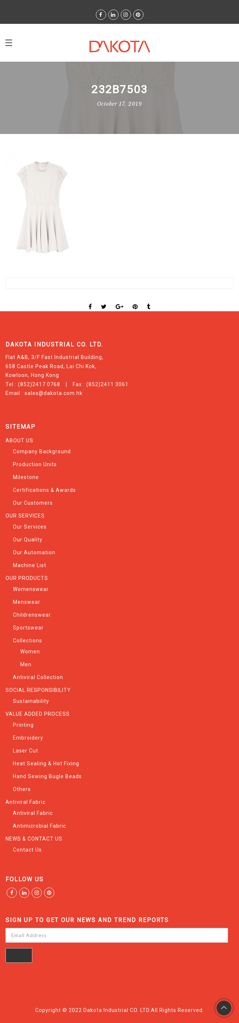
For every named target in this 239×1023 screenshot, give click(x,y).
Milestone (26, 477)
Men (26, 664)
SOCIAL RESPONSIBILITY (38, 690)
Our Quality (28, 540)
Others (22, 789)
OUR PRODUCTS (27, 578)
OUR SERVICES (25, 516)
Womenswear (31, 589)
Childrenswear (32, 615)
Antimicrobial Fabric (39, 826)
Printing (23, 725)
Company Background (42, 451)
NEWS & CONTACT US (34, 839)
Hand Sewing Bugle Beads (47, 776)
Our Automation (34, 552)
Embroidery (28, 738)
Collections (27, 640)
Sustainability (31, 701)
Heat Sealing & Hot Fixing (46, 763)
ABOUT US (19, 440)
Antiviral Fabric (26, 802)
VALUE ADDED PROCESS (38, 714)
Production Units (35, 464)
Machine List (29, 565)
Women (30, 651)
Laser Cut (25, 751)
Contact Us (27, 850)
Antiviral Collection (38, 677)
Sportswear (28, 628)
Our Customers (33, 503)
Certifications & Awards (44, 490)
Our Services (30, 527)
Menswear (26, 602)
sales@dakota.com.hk (54, 393)
